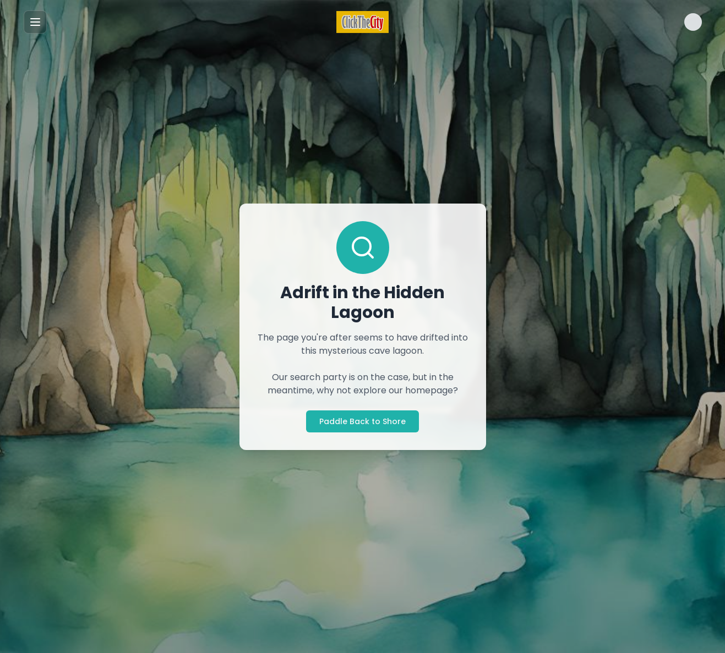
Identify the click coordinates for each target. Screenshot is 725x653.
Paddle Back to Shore (362, 421)
